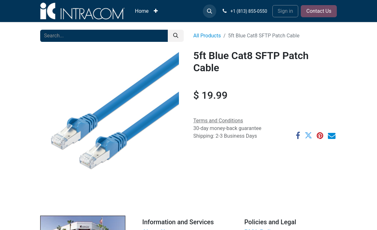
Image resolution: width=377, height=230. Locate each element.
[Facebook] (298, 136)
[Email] (332, 136)
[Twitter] (308, 136)
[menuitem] (141, 11)
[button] (209, 11)
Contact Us (318, 11)
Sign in (285, 11)
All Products (207, 36)
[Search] (176, 36)
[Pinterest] (320, 136)
